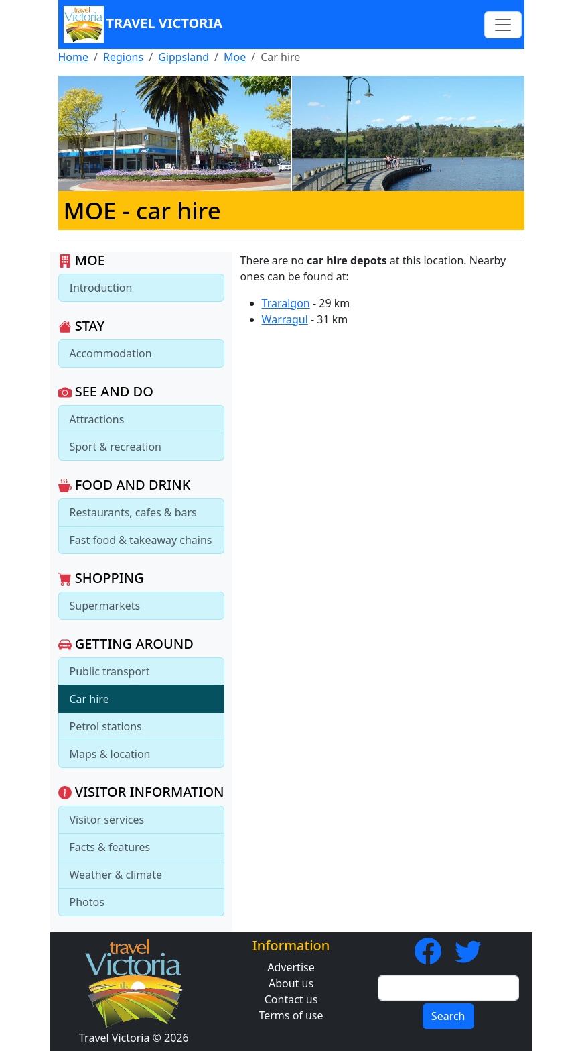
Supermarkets (105, 605)
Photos (87, 902)
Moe (235, 57)
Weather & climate (116, 874)
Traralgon (286, 303)
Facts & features (110, 847)
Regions (123, 57)
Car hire (89, 699)
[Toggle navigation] (503, 24)
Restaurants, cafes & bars (133, 512)
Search (448, 1016)
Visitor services (107, 819)
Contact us (291, 999)
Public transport (110, 671)
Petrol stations (106, 726)
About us (291, 983)
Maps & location (110, 753)
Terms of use (291, 1015)
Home (73, 57)
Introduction (101, 287)
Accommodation (111, 353)
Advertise (290, 967)
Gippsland (183, 57)
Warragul (285, 319)
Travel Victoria (143, 24)
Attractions (97, 419)
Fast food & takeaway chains (141, 540)
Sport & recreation (115, 446)
